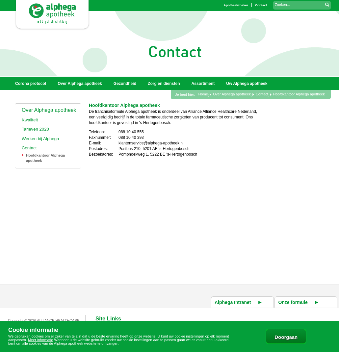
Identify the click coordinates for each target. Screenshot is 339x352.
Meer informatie (40, 340)
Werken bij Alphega (40, 138)
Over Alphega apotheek (49, 110)
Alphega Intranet (233, 302)
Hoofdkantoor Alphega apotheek (299, 94)
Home (203, 94)
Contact (29, 147)
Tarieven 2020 (35, 129)
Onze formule (292, 302)
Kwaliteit (30, 119)
